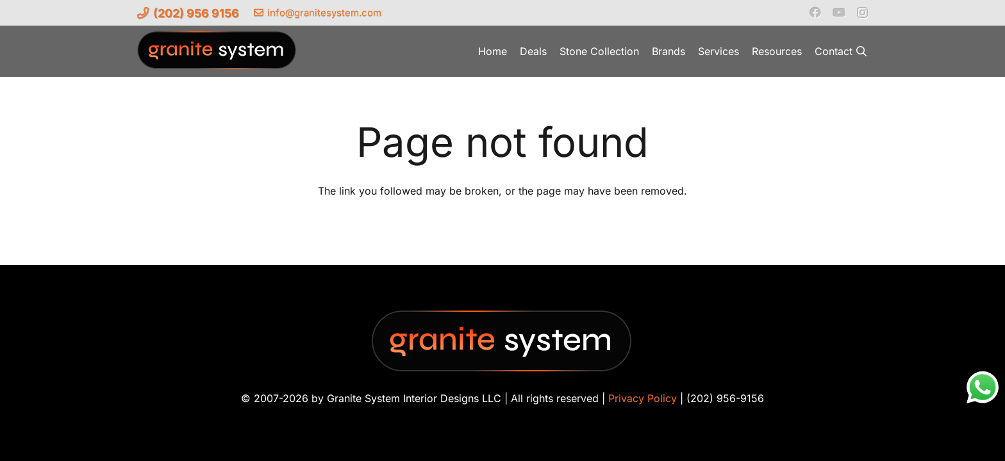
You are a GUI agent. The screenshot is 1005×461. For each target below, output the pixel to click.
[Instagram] (862, 12)
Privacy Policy (642, 398)
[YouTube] (839, 12)
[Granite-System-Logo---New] (217, 54)
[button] (862, 51)
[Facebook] (815, 12)
